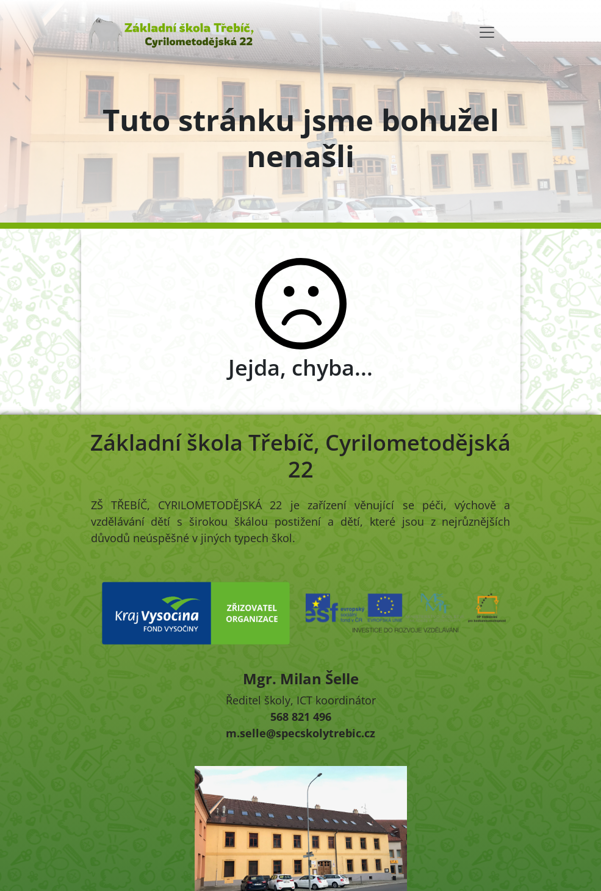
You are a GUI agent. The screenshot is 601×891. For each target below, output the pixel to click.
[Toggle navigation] (486, 32)
